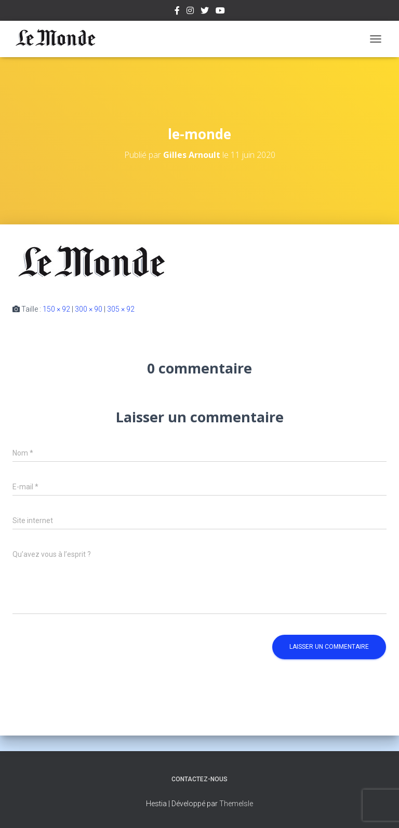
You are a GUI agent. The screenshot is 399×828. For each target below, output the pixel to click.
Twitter (205, 12)
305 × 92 (121, 309)
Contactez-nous (199, 779)
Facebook (177, 12)
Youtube (220, 12)
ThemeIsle (236, 803)
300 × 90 (88, 309)
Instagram (190, 12)
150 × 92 (56, 309)
